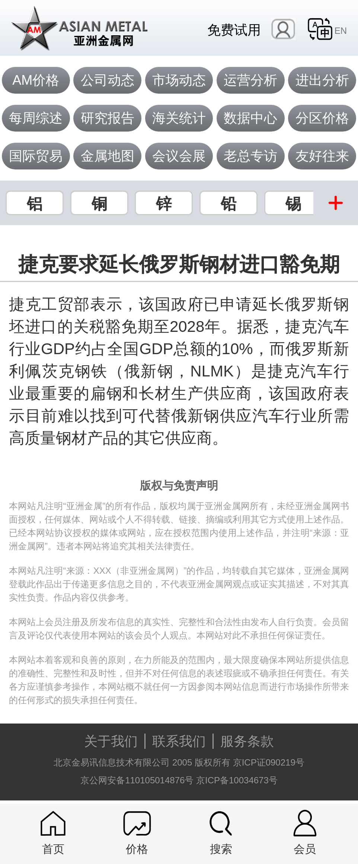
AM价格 (35, 80)
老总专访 (250, 156)
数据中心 (250, 118)
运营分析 (250, 80)
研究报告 (107, 118)
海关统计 (179, 118)
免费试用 (234, 29)
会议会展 (179, 156)
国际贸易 (36, 156)
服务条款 (247, 741)
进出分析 (322, 80)
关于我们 (111, 741)
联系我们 (179, 741)
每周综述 (36, 118)
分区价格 (322, 118)
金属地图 (107, 156)
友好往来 (322, 156)
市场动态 (179, 80)
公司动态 (107, 80)
